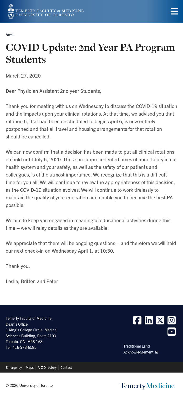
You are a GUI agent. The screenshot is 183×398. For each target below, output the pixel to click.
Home (10, 34)
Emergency (14, 367)
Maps (30, 367)
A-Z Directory (47, 367)
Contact (66, 367)
